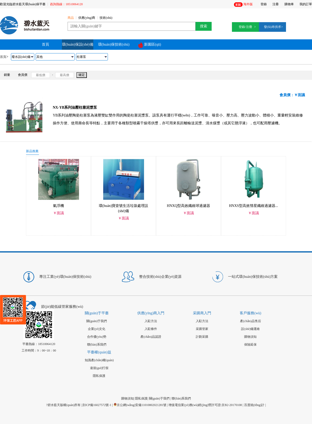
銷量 (7, 75)
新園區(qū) (149, 45)
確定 (82, 75)
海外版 (243, 4)
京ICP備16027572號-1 (97, 405)
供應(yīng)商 (86, 18)
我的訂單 (306, 4)
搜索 (203, 26)
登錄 (264, 4)
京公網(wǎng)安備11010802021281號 (140, 405)
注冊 (275, 4)
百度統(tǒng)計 (254, 405)
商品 (71, 18)
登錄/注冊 (245, 27)
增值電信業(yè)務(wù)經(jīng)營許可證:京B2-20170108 (205, 405)
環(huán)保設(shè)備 (77, 44)
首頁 (45, 44)
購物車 (289, 4)
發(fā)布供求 (272, 27)
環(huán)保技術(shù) (113, 44)
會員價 (22, 75)
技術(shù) (106, 18)
